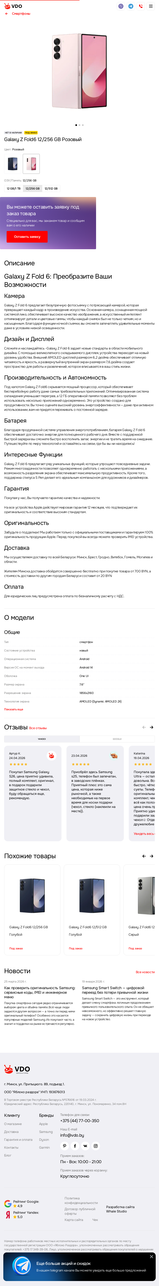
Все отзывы (38, 728)
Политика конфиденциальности (81, 1200)
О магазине (13, 1124)
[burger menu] (151, 6)
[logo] (13, 6)
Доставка (11, 1132)
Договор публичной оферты (80, 1211)
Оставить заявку (27, 236)
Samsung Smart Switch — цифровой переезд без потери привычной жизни (115, 990)
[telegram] (131, 6)
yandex (42, 739)
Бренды (46, 1115)
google (117, 739)
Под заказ (16, 948)
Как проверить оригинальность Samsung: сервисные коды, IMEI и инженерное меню (40, 992)
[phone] (141, 6)
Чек (95, 1220)
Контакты (11, 1147)
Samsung (46, 1132)
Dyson (44, 1139)
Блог (7, 1155)
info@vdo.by (72, 1135)
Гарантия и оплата (18, 1139)
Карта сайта (74, 1220)
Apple (43, 1124)
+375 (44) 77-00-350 (79, 1120)
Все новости (145, 972)
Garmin (44, 1147)
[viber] (121, 6)
